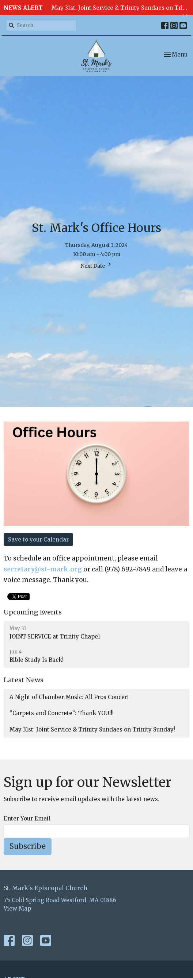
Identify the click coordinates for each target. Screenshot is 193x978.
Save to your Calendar (38, 539)
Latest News (23, 680)
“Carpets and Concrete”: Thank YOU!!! (62, 713)
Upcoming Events (33, 612)
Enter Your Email (27, 818)
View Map (17, 908)
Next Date (96, 265)
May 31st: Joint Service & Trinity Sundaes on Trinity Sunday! (92, 729)
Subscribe (28, 846)
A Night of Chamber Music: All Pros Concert (69, 697)
